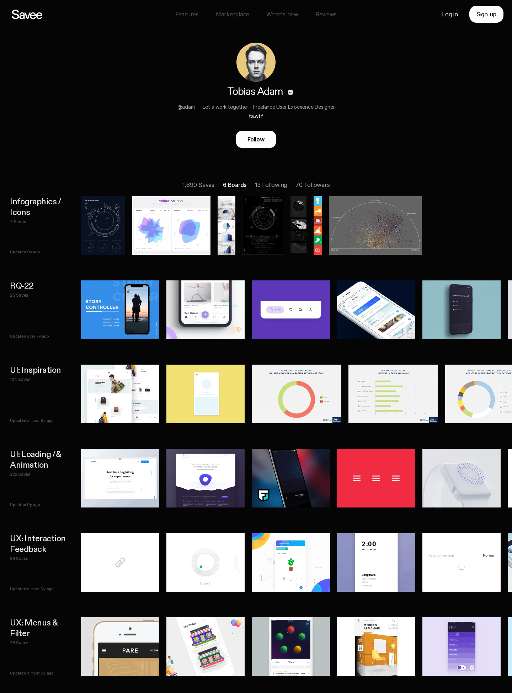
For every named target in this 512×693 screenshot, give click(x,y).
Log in (450, 14)
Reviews (326, 14)
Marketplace (232, 14)
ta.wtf (256, 116)
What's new (282, 14)
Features (187, 14)
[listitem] (260, 225)
